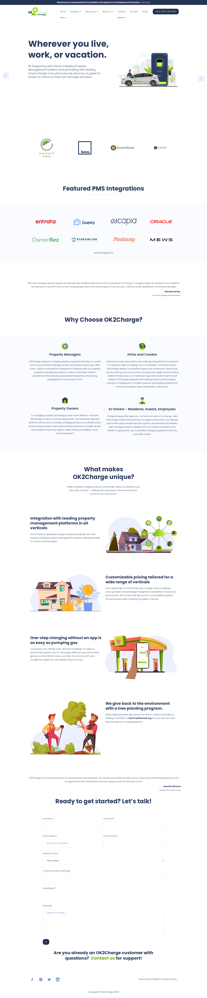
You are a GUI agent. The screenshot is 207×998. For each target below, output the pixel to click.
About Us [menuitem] (107, 11)
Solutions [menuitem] (75, 11)
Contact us (103, 958)
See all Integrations (103, 252)
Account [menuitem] (134, 11)
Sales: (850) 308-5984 (165, 11)
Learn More (146, 2)
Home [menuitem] (63, 11)
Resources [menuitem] (92, 11)
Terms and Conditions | (150, 979)
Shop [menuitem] (144, 11)
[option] (103, 67)
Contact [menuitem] (122, 11)
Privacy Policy (170, 979)
